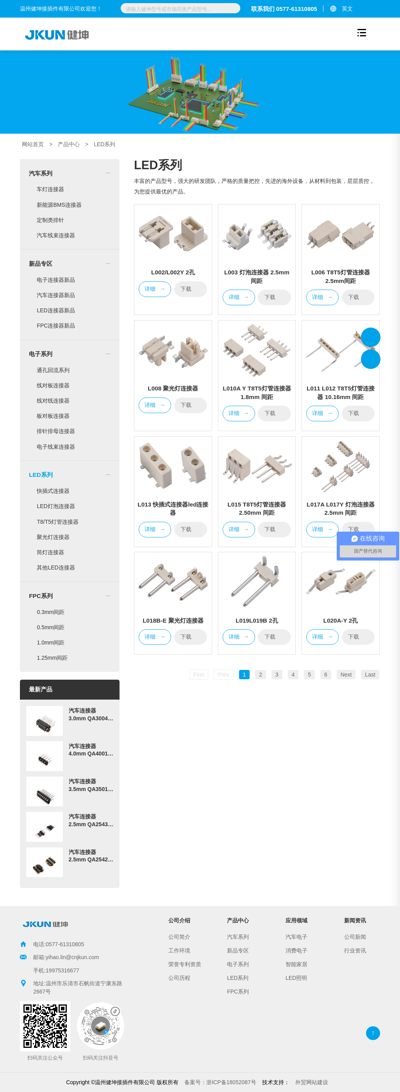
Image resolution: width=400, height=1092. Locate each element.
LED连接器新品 (56, 310)
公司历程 (179, 978)
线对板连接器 (53, 385)
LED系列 (104, 144)
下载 (190, 288)
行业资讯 (355, 950)
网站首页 (33, 144)
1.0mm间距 (50, 642)
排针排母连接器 (56, 431)
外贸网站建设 (311, 1082)
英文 (347, 8)
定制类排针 (50, 220)
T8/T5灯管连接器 (58, 522)
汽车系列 (40, 173)
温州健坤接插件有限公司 (370, 337)
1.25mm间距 (52, 658)
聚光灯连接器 (53, 537)
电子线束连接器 (56, 447)
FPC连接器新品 (56, 325)
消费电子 (296, 950)
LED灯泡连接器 (56, 506)
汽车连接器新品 (56, 295)
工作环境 (179, 950)
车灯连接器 (50, 189)
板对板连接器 (53, 416)
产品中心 (69, 144)
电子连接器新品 (56, 280)
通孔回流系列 (53, 370)
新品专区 (40, 263)
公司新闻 (355, 937)
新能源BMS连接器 (59, 205)
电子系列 (40, 354)
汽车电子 (296, 937)
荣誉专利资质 (184, 964)
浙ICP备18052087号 (220, 1082)
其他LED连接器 (56, 567)
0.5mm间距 (50, 627)
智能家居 (296, 964)
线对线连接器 (53, 400)
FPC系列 (41, 596)
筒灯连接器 (50, 552)
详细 (155, 289)
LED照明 (296, 978)
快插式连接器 (53, 491)
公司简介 (179, 937)
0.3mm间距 (50, 612)
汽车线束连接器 (56, 235)
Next (346, 674)
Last (370, 674)
